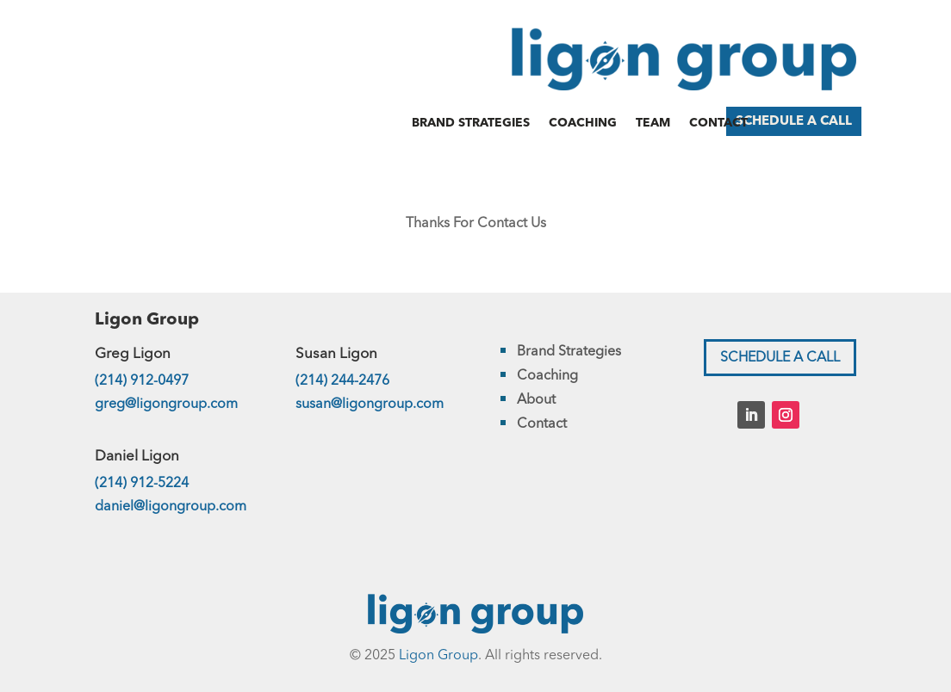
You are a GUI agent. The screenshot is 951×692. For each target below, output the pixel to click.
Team (653, 123)
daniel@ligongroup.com (170, 507)
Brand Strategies (471, 123)
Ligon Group (438, 656)
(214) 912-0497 (142, 381)
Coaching (583, 123)
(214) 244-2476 (342, 381)
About (536, 400)
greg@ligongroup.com (166, 404)
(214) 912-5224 (142, 484)
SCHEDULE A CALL (794, 121)
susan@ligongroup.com (369, 404)
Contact (718, 123)
